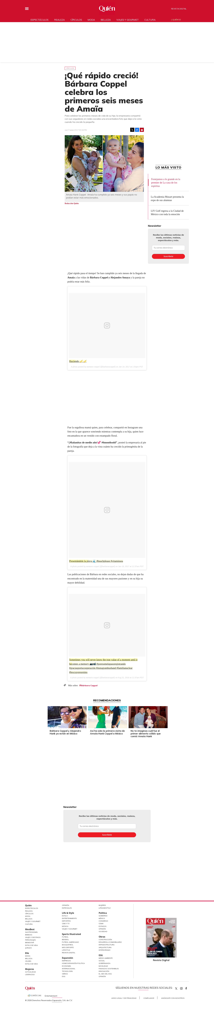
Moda (91, 19)
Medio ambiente (106, 958)
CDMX (101, 923)
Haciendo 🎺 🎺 (78, 361)
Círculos (76, 19)
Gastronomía (31, 932)
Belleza (106, 19)
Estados (102, 926)
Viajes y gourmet (127, 19)
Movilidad (103, 966)
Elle (27, 953)
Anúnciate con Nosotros (173, 998)
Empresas (66, 961)
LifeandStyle (105, 908)
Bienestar (29, 942)
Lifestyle (66, 950)
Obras (65, 974)
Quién (28, 905)
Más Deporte (68, 947)
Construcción (105, 939)
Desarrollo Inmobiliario (110, 942)
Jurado (28, 948)
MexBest (30, 929)
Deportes (66, 921)
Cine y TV (65, 923)
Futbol (65, 937)
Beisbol (65, 939)
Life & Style (68, 912)
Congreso (103, 921)
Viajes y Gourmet (32, 921)
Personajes (30, 940)
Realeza (59, 19)
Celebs (28, 961)
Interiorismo (104, 950)
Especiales (67, 908)
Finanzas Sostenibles (109, 969)
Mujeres (29, 969)
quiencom (183, 988)
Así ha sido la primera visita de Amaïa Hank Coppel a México (107, 732)
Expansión (67, 957)
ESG (63, 976)
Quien (176, 988)
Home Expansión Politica (73, 963)
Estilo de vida (31, 964)
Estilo (65, 916)
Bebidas (28, 935)
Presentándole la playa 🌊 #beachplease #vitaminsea (96, 561)
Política (103, 912)
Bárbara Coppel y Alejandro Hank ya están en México (64, 732)
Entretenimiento (69, 918)
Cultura (150, 19)
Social (102, 961)
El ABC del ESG (105, 974)
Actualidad (30, 972)
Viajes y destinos (33, 937)
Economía (66, 966)
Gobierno (103, 916)
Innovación (104, 971)
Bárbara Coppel (89, 685)
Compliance (148, 998)
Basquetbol (67, 945)
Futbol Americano (70, 942)
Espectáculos (39, 19)
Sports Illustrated (71, 934)
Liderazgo (30, 974)
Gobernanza (104, 963)
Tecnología (67, 971)
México (102, 918)
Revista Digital (178, 9)
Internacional (68, 969)
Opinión (65, 905)
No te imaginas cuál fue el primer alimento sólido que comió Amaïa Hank (145, 733)
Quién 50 (176, 19)
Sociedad (103, 931)
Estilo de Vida (31, 945)
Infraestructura (107, 945)
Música (65, 926)
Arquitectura (105, 947)
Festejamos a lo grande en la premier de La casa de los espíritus (165, 182)
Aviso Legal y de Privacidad (123, 998)
